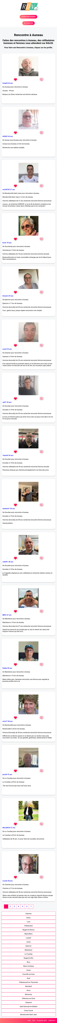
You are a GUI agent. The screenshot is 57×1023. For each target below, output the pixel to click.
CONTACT (52, 1020)
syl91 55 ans (6, 402)
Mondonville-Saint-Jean (28, 1015)
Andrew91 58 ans (8, 509)
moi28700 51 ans (8, 189)
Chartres (29, 914)
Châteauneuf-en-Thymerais (28, 982)
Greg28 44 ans (7, 83)
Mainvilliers (29, 934)
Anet (28, 978)
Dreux (28, 918)
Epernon (28, 946)
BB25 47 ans (6, 615)
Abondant (28, 986)
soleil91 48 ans (7, 562)
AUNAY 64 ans (7, 136)
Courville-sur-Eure (28, 974)
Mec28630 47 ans (8, 828)
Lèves (28, 942)
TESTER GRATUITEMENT (28, 16)
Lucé (28, 922)
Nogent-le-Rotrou (29, 930)
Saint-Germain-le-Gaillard (28, 1006)
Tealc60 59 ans (7, 455)
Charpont (28, 1002)
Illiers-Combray (28, 966)
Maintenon (28, 950)
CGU (33, 1020)
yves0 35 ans (7, 349)
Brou (28, 962)
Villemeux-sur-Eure (28, 998)
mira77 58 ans (7, 721)
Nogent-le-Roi (28, 958)
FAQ (29, 1020)
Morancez (28, 994)
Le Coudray (28, 954)
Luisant (28, 938)
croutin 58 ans (7, 881)
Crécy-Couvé (28, 1010)
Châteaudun (28, 926)
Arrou (28, 990)
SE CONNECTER (28, 23)
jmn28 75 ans (7, 774)
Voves (28, 970)
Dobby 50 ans (7, 668)
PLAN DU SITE (42, 1020)
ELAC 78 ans (7, 243)
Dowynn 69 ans (7, 296)
